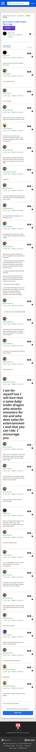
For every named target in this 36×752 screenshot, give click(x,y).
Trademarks (27, 746)
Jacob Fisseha (7, 447)
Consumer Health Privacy (25, 743)
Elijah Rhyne (7, 513)
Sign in (32, 3)
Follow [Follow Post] (7, 28)
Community (20, 15)
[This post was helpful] (30, 34)
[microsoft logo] (29, 740)
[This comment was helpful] (28, 53)
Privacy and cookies (10, 746)
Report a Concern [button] (17, 57)
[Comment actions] (32, 56)
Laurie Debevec (8, 343)
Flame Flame (7, 635)
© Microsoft (22, 748)
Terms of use (19, 746)
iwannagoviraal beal (9, 172)
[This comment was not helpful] (30, 53)
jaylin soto (11, 33)
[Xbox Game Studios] (18, 729)
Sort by (30, 47)
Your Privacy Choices (11, 743)
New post (18, 713)
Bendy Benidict (8, 110)
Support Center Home (9, 15)
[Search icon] (18, 3)
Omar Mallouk (7, 226)
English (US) (7, 740)
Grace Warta (7, 74)
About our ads (13, 748)
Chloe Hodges (7, 128)
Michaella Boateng (9, 669)
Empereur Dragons (9, 382)
